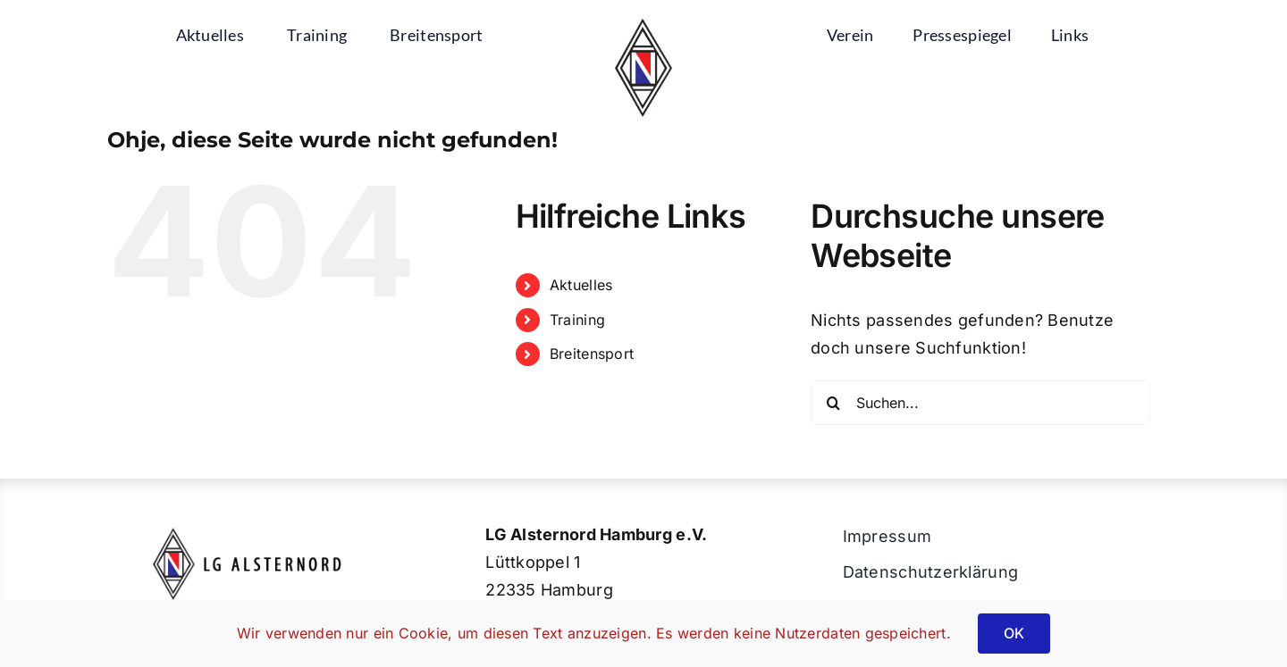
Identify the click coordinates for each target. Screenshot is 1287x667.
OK (1014, 633)
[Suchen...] (980, 402)
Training (577, 320)
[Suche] (833, 402)
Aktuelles (581, 285)
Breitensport (592, 354)
